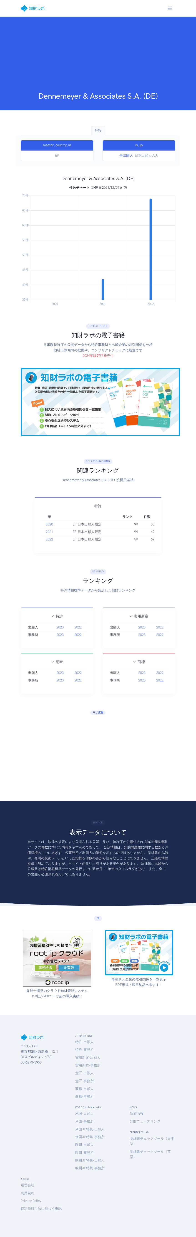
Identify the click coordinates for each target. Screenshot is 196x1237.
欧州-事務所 (84, 1153)
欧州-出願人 (84, 1145)
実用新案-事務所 (88, 1065)
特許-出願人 (84, 1042)
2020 (49, 536)
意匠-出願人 (84, 1073)
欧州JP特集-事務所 (90, 1168)
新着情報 (136, 1113)
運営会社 (27, 1185)
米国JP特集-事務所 (90, 1137)
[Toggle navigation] (169, 8)
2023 (60, 639)
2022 (49, 551)
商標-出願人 (84, 1089)
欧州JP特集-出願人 (90, 1160)
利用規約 (27, 1193)
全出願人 (126, 155)
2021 (49, 544)
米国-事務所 (84, 1121)
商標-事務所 (84, 1096)
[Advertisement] (98, 57)
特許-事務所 (84, 1050)
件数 (98, 130)
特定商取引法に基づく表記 (41, 1209)
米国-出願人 (84, 1113)
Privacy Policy (31, 1201)
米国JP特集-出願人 (90, 1129)
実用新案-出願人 (88, 1058)
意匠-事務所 (84, 1081)
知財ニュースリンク (145, 1121)
